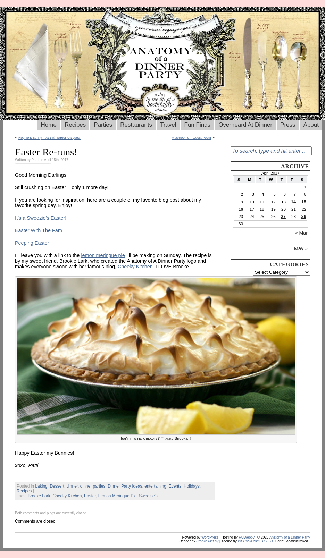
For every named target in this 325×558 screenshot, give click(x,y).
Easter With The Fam (38, 230)
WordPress (209, 537)
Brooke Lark (39, 495)
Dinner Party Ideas (125, 486)
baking (41, 486)
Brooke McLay (207, 541)
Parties (103, 124)
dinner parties (93, 486)
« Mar (301, 233)
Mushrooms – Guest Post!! (191, 138)
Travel (168, 124)
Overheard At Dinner (245, 124)
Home (49, 124)
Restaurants (136, 124)
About (311, 124)
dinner (72, 486)
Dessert (57, 486)
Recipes (75, 124)
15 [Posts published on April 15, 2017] (303, 201)
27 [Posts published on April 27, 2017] (283, 216)
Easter (90, 495)
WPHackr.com (249, 541)
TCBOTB (268, 541)
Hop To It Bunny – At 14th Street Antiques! (49, 138)
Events (175, 486)
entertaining (155, 486)
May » (301, 248)
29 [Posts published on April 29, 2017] (303, 216)
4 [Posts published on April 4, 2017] (263, 194)
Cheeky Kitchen (135, 266)
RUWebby (247, 537)
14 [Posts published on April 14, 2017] (293, 201)
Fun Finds (197, 124)
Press (287, 124)
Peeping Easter (32, 243)
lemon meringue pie (103, 255)
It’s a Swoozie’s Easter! (40, 218)
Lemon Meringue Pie (117, 495)
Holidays (192, 486)
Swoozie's (148, 495)
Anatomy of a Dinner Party (289, 537)
